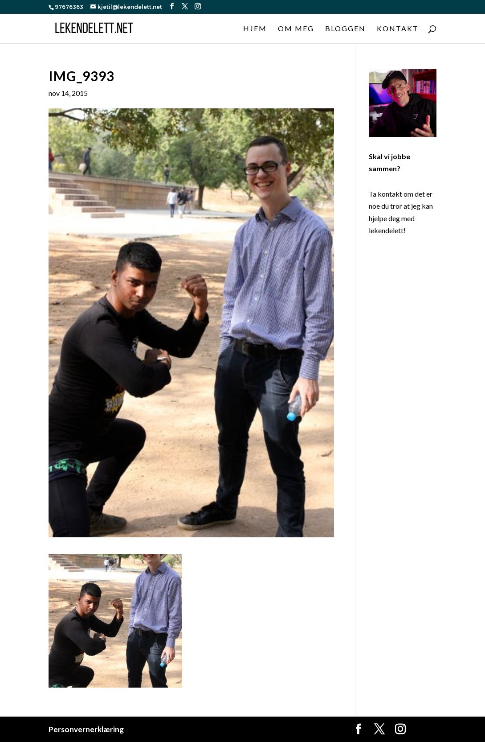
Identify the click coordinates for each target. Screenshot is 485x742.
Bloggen (345, 29)
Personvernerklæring (86, 729)
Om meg (296, 29)
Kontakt (398, 29)
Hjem (255, 29)
